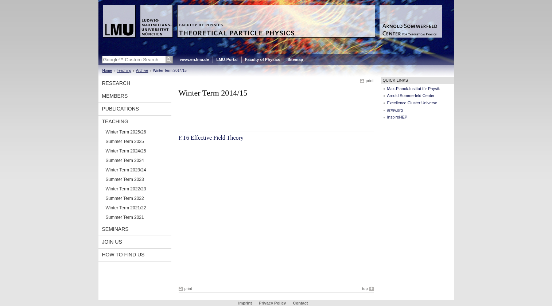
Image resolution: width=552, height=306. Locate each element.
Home (107, 71)
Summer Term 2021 (125, 217)
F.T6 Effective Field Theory (211, 138)
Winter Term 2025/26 (126, 132)
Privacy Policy (272, 303)
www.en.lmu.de (194, 59)
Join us (112, 242)
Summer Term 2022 (125, 198)
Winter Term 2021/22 (126, 207)
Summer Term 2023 (125, 179)
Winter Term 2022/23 (126, 188)
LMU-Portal (227, 59)
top (365, 288)
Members (115, 96)
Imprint (245, 303)
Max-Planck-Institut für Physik (413, 88)
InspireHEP (397, 117)
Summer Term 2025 (125, 141)
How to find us (123, 254)
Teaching (124, 71)
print (369, 80)
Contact (300, 303)
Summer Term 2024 (125, 160)
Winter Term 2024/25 (126, 151)
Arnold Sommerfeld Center (411, 95)
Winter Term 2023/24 (126, 170)
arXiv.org (395, 110)
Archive (142, 71)
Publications (120, 109)
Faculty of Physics (262, 59)
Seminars (115, 229)
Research (116, 83)
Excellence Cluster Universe (412, 103)
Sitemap (295, 59)
